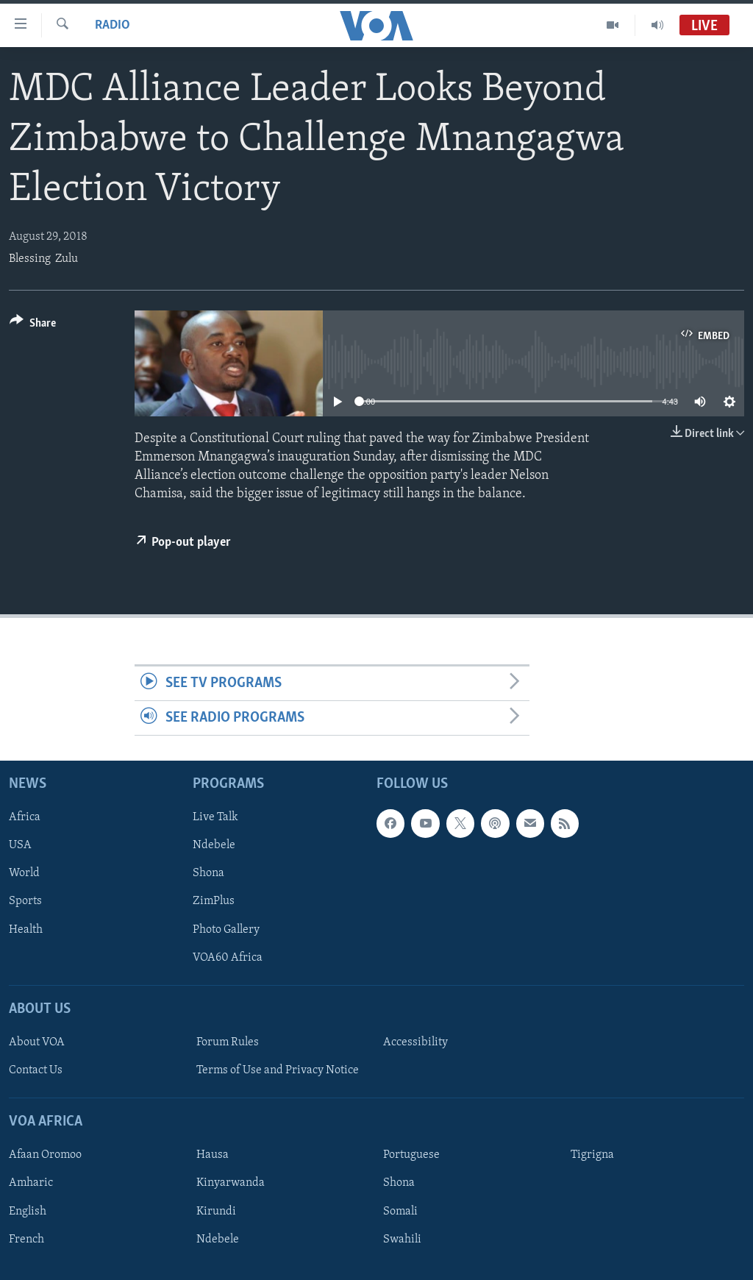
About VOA (37, 1042)
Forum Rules (227, 1042)
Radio (112, 25)
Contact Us (36, 1070)
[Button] (33, 325)
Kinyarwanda (230, 1184)
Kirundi (216, 1211)
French (26, 1239)
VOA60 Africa (228, 958)
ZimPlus (214, 902)
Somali (400, 1211)
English (27, 1211)
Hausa (212, 1156)
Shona (208, 874)
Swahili (402, 1239)
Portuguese (411, 1156)
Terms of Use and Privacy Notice (277, 1070)
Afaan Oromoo (45, 1156)
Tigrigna (592, 1156)
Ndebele (214, 846)
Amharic (31, 1184)
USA (20, 846)
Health (26, 930)
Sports (25, 902)
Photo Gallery (226, 930)
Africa (24, 818)
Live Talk (215, 818)
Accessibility (415, 1042)
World (24, 874)
